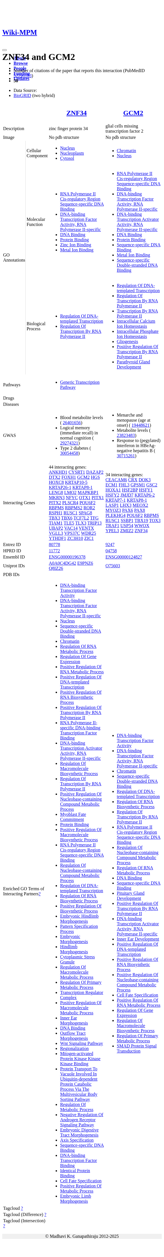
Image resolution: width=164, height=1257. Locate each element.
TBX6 (67, 518)
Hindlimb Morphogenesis (74, 949)
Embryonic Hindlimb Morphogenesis (79, 919)
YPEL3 (112, 530)
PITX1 (97, 497)
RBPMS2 (73, 507)
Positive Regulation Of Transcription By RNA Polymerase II (137, 351)
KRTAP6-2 (145, 495)
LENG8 (56, 492)
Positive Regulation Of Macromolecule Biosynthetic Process (81, 834)
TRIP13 (94, 523)
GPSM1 (138, 484)
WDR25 (88, 533)
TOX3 (155, 520)
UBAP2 (56, 528)
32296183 (23, 75)
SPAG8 (85, 512)
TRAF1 (112, 525)
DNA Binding (72, 234)
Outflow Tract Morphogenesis (74, 1036)
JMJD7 (127, 495)
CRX (132, 479)
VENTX (86, 528)
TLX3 (80, 523)
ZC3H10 (75, 538)
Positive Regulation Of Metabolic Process (81, 1188)
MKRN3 (57, 497)
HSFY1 (146, 490)
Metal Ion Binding (76, 249)
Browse (21, 63)
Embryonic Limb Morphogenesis (75, 1199)
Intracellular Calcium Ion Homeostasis (136, 324)
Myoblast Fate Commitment (73, 817)
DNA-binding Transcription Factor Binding (78, 1160)
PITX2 (55, 502)
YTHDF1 (57, 538)
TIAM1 (56, 523)
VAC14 (71, 528)
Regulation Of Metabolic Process (76, 1107)
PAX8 (139, 510)
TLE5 (69, 523)
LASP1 (112, 505)
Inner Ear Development (138, 939)
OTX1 (85, 497)
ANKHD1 (58, 472)
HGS (95, 477)
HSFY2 (112, 495)
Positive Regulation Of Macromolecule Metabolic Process (81, 1007)
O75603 (113, 565)
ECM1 (112, 484)
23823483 (126, 435)
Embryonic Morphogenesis (74, 939)
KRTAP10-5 (76, 482)
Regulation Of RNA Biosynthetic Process (79, 898)
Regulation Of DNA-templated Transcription (81, 319)
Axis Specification (77, 1140)
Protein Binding (74, 239)
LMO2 (70, 492)
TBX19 (141, 520)
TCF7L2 (81, 518)
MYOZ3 (113, 510)
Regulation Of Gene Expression (78, 659)
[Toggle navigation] (4, 50)
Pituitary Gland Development (131, 896)
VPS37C (72, 533)
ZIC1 (89, 538)
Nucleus (67, 148)
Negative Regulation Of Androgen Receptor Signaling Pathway (81, 1119)
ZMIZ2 (127, 530)
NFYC (72, 497)
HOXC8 (56, 482)
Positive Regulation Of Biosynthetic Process (81, 908)
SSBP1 (127, 520)
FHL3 (124, 484)
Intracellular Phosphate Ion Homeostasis (138, 334)
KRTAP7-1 (116, 500)
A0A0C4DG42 (62, 563)
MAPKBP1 (88, 492)
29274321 (69, 443)
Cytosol (67, 158)
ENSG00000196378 (67, 557)
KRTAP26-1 (60, 487)
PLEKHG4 (116, 515)
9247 (110, 544)
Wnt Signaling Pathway (81, 1043)
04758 (111, 550)
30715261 (126, 455)
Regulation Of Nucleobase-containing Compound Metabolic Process (81, 873)
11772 (54, 550)
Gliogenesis (127, 341)
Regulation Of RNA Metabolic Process (78, 649)
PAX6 (127, 510)
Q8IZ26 (56, 568)
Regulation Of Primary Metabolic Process (81, 985)
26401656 (72, 422)
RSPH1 (55, 512)
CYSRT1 (77, 472)
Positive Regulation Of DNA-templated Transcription (81, 681)
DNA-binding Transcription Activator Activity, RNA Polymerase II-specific (138, 222)
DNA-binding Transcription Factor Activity (78, 590)
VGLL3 (56, 533)
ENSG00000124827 (124, 557)
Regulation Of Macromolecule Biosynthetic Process (79, 768)
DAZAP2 (94, 472)
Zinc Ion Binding (75, 244)
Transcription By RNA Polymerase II (137, 313)
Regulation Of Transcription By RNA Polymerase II (80, 331)
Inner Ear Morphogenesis (74, 1020)
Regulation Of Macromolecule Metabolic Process (76, 972)
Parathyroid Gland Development (133, 364)
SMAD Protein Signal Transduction (137, 1048)
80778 (54, 544)
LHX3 (126, 505)
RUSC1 (71, 512)
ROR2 (89, 507)
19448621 (141, 425)
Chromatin (126, 150)
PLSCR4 (70, 502)
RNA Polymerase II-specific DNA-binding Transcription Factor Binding (80, 730)
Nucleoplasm (72, 153)
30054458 (69, 453)
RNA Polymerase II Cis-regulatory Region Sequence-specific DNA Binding (82, 201)
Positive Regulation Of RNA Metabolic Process (82, 669)
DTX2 (54, 477)
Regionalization (74, 1048)
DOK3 (145, 479)
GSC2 (151, 484)
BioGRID (22, 95)
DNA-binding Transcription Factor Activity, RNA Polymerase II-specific (80, 222)
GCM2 (133, 113)
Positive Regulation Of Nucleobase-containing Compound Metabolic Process (81, 802)
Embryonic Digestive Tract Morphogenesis (79, 1132)
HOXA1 (113, 490)
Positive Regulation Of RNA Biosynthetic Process (81, 697)
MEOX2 (140, 505)
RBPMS (56, 507)
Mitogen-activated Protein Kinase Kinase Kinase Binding (80, 1058)
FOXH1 (69, 477)
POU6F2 (87, 502)
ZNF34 (76, 113)
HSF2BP (130, 490)
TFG (94, 518)
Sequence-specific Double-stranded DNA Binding (137, 265)
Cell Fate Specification (81, 1180)
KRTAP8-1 (82, 487)
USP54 (127, 525)
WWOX (141, 525)
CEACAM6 (116, 479)
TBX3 (54, 518)
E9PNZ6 (85, 563)
